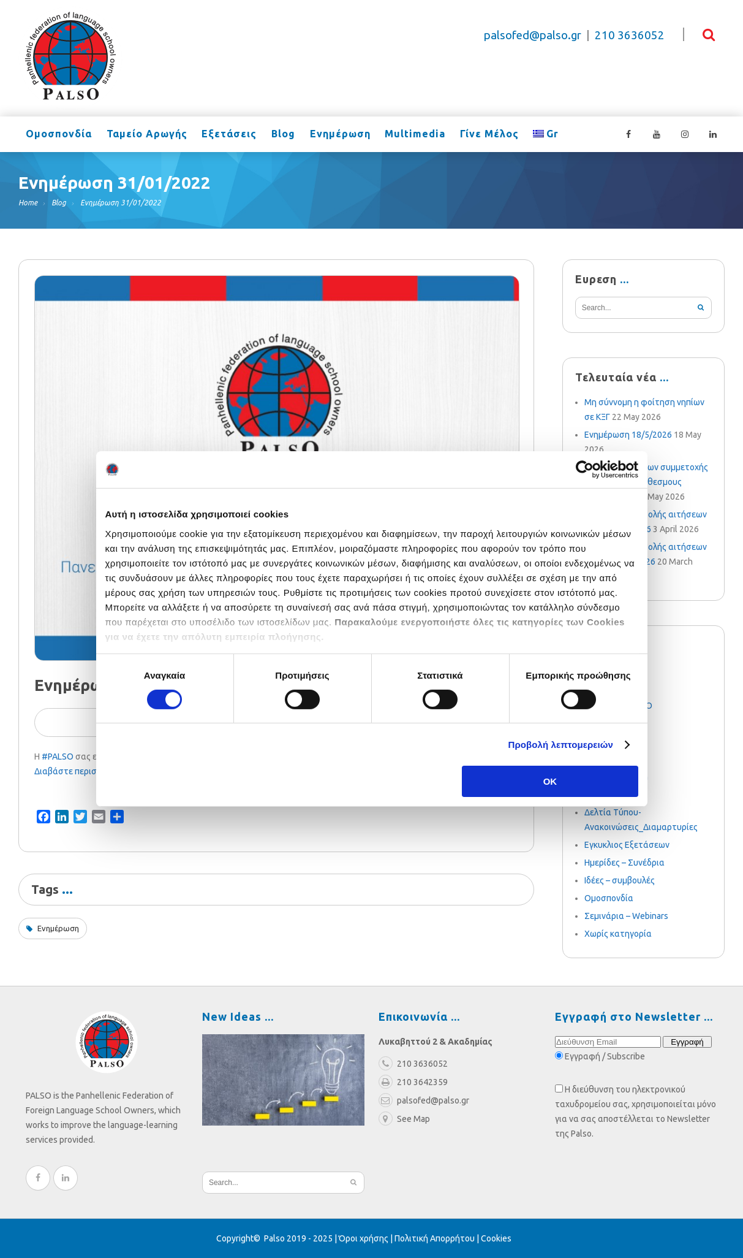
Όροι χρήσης (363, 1238)
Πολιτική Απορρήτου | (437, 1238)
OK (550, 781)
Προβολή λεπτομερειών (561, 744)
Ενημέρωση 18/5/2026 (628, 435)
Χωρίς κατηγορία (618, 934)
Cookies (496, 1238)
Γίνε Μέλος (474, 135)
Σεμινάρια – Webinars (626, 916)
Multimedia (402, 135)
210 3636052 (630, 35)
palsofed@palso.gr (532, 35)
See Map (404, 1119)
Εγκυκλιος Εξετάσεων (626, 845)
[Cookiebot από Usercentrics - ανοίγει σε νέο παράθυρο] (584, 469)
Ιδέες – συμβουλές (619, 880)
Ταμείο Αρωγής (143, 135)
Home (27, 203)
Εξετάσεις (223, 135)
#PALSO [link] (58, 756)
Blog (275, 135)
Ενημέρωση (330, 135)
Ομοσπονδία (58, 135)
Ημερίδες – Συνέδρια (624, 862)
